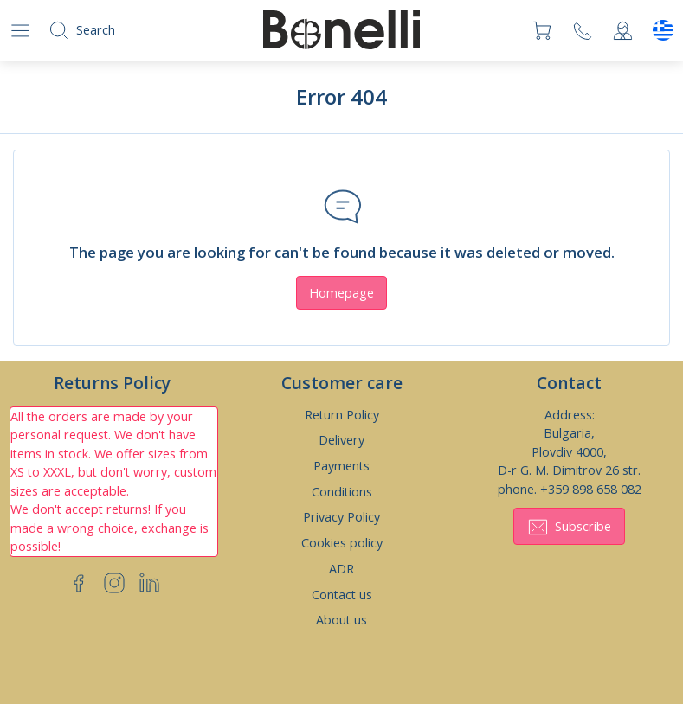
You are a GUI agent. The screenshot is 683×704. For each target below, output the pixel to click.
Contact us (342, 594)
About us (341, 619)
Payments (341, 466)
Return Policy (342, 414)
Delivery (341, 440)
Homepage (341, 293)
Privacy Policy (341, 517)
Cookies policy (342, 542)
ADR (341, 568)
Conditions (342, 491)
